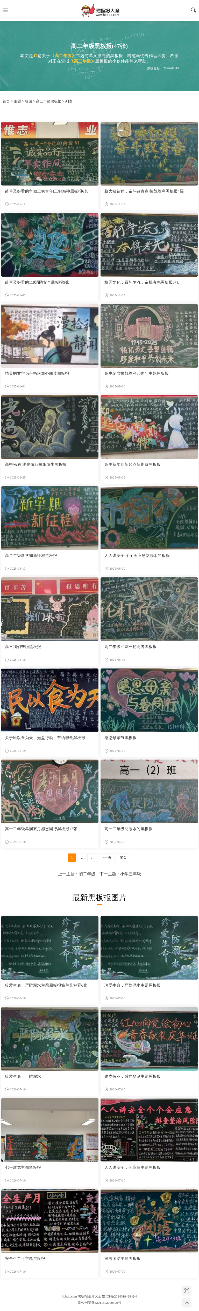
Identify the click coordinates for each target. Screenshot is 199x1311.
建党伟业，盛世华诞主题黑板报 (132, 1076)
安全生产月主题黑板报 (25, 1259)
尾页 (123, 857)
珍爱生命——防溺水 (23, 1076)
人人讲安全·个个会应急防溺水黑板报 (137, 556)
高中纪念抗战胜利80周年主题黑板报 (136, 373)
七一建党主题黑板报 (23, 1167)
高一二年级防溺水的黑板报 (128, 829)
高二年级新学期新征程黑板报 (31, 556)
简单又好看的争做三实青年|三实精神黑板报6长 (46, 191)
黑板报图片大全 (99, 10)
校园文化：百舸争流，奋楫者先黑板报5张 (141, 282)
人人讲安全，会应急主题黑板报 (132, 1167)
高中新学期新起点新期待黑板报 (132, 464)
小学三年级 (130, 874)
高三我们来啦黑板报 (23, 647)
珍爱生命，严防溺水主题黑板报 (132, 985)
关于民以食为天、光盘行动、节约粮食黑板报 (45, 738)
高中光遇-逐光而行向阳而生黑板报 (36, 464)
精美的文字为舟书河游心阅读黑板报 (37, 373)
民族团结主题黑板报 (122, 1259)
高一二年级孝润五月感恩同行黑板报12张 (41, 829)
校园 (28, 101)
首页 (6, 101)
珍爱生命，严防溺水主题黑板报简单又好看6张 (46, 985)
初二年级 (87, 874)
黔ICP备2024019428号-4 (119, 1296)
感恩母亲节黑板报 (120, 738)
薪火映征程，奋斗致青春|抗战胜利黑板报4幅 (144, 191)
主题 (17, 101)
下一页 (106, 857)
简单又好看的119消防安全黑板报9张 (37, 282)
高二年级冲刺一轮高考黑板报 (130, 647)
